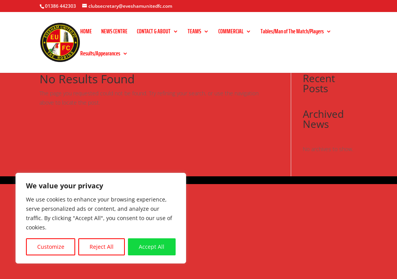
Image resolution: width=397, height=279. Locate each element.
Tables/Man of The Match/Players (292, 32)
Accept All (151, 246)
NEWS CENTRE (114, 32)
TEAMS (194, 32)
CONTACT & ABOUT (154, 32)
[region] (101, 218)
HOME (86, 32)
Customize (50, 246)
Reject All (102, 246)
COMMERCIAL (230, 32)
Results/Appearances (100, 54)
